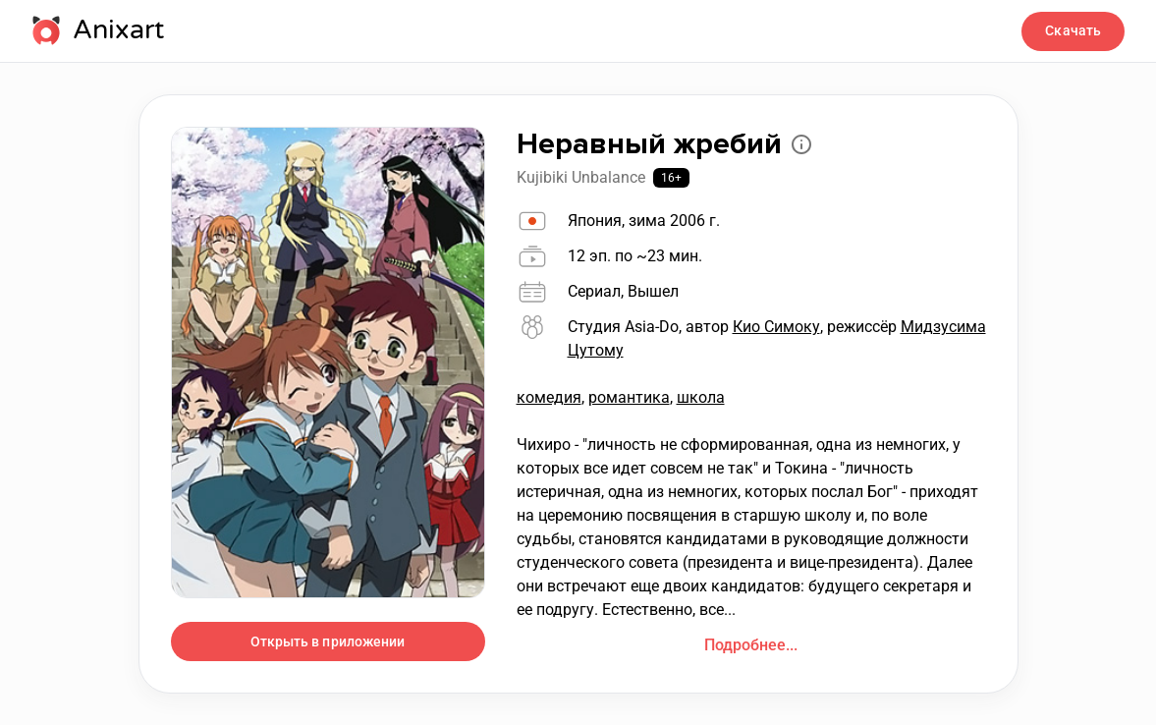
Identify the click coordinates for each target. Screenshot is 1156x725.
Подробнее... (751, 645)
